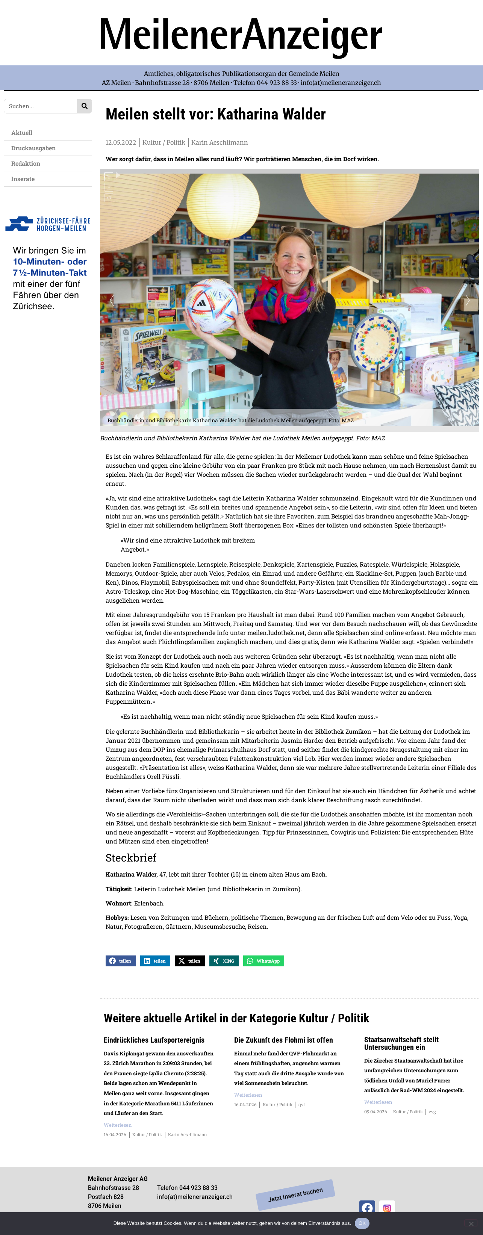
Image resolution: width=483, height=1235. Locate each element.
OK (362, 1223)
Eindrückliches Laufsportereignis (154, 1042)
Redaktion (27, 163)
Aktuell (23, 132)
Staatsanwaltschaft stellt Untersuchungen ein (401, 1046)
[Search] (84, 106)
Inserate (24, 179)
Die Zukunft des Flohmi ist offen (283, 1042)
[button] (121, 963)
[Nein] (471, 1223)
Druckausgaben (33, 148)
